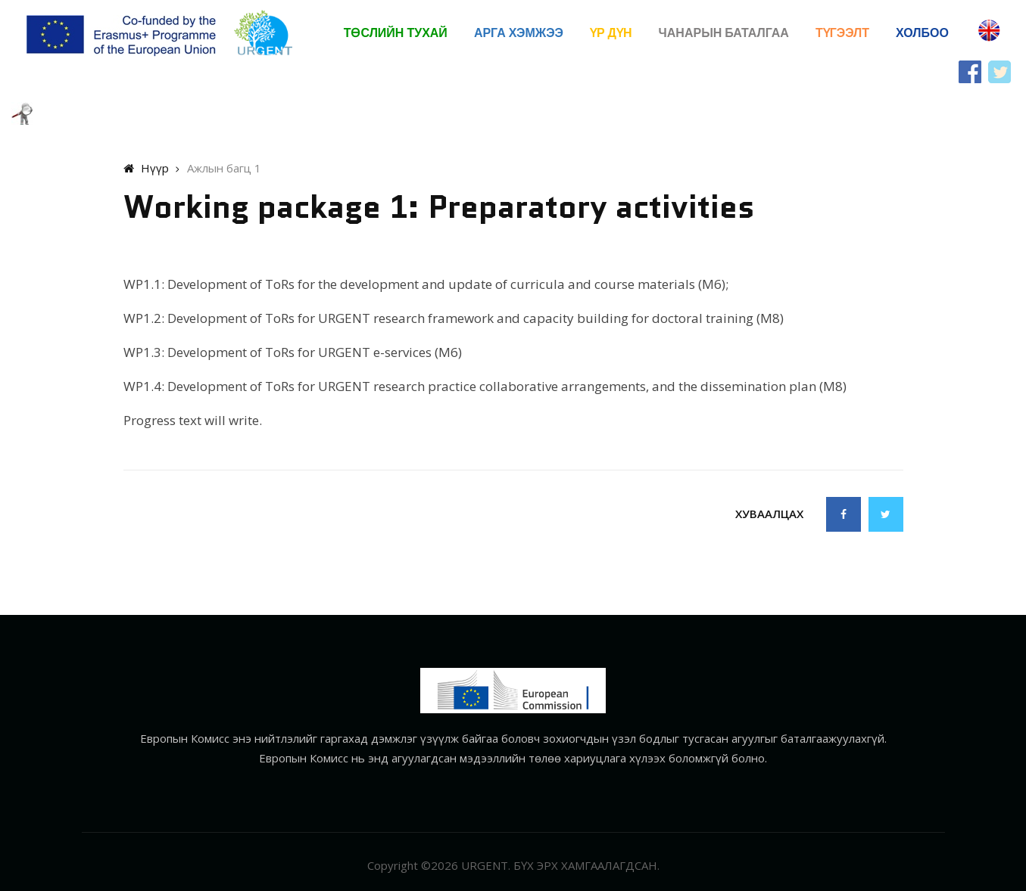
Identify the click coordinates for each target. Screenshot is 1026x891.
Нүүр (146, 167)
